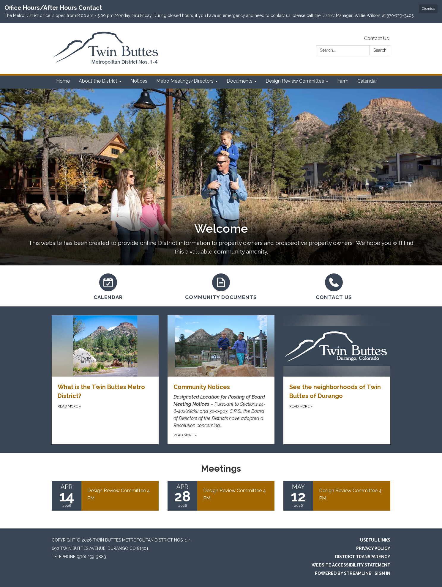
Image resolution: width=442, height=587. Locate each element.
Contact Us (376, 38)
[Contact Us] (334, 285)
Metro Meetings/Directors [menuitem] (185, 81)
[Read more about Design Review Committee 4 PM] (105, 496)
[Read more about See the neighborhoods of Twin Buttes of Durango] (336, 379)
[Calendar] (108, 285)
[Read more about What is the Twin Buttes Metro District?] (105, 379)
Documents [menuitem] (239, 81)
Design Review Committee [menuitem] (295, 81)
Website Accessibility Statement (351, 565)
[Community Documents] (221, 285)
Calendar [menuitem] (367, 81)
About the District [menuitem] (98, 81)
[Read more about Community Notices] (221, 379)
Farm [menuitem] (342, 81)
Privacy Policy (373, 548)
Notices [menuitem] (138, 81)
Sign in (382, 573)
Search (379, 50)
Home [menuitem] (63, 81)
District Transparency (362, 556)
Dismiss (428, 9)
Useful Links (375, 540)
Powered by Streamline (343, 573)
